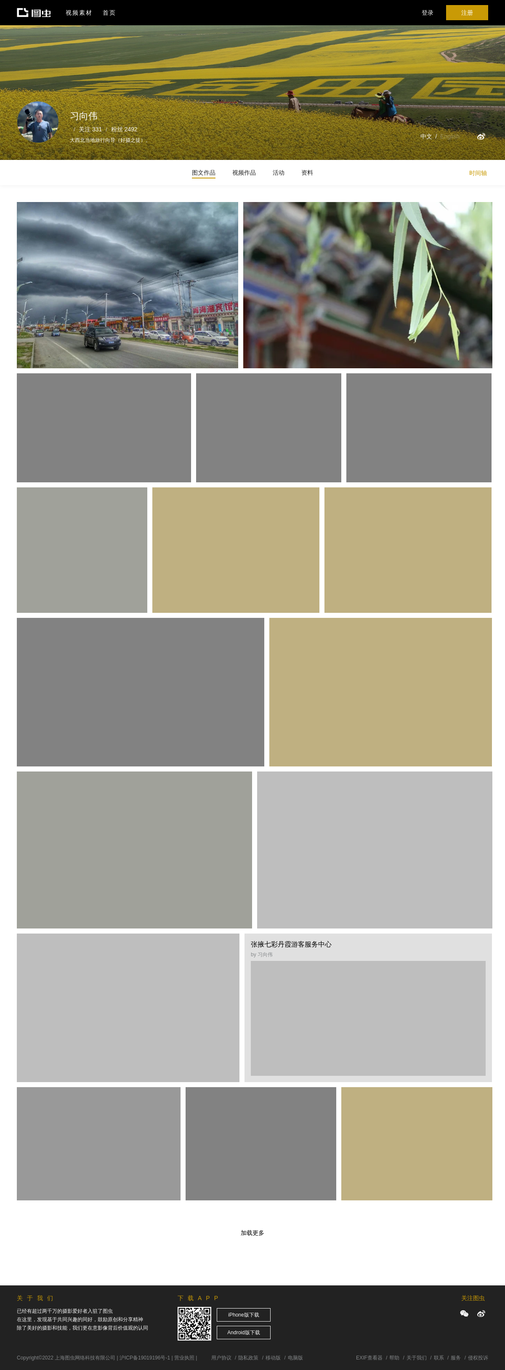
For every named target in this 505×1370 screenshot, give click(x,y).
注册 (467, 12)
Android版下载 (243, 1332)
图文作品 (203, 172)
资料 (307, 172)
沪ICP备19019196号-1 (145, 1358)
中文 (426, 136)
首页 (109, 12)
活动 (278, 172)
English (450, 136)
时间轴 (478, 173)
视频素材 (79, 12)
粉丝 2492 (124, 129)
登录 (427, 12)
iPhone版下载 (243, 1315)
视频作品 (244, 172)
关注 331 (90, 129)
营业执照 (184, 1358)
